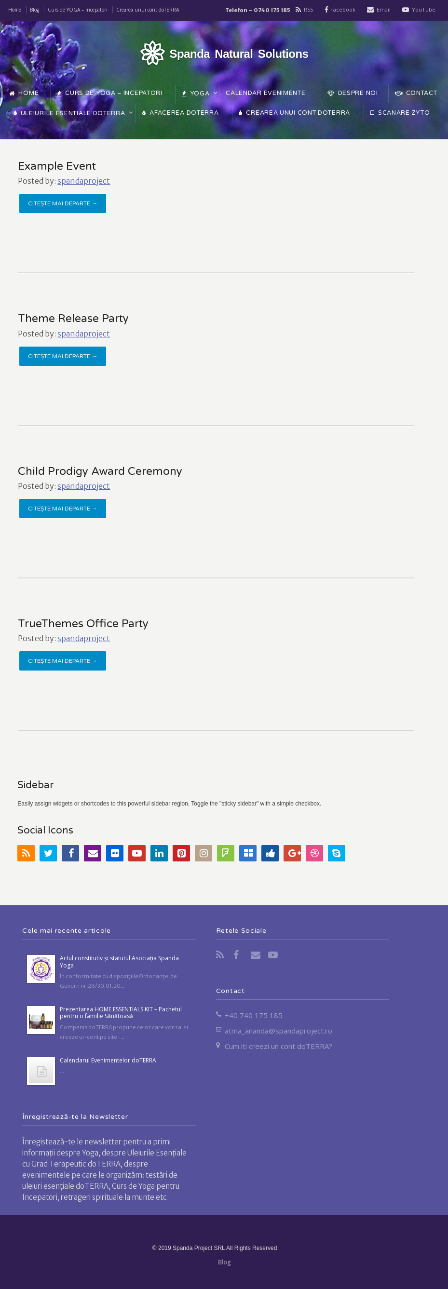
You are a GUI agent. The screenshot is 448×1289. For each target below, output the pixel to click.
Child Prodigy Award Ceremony (100, 471)
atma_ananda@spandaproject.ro (278, 1030)
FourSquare (225, 853)
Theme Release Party (73, 318)
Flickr (114, 853)
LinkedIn (159, 853)
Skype (336, 853)
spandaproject (83, 181)
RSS (308, 9)
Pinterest (181, 853)
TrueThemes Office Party (83, 624)
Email (384, 9)
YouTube (423, 9)
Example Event (57, 166)
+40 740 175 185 (254, 1015)
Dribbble (314, 853)
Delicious (248, 853)
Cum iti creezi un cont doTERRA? (278, 1046)
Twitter (48, 853)
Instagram (203, 853)
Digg (270, 853)
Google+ (292, 853)
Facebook (342, 9)
